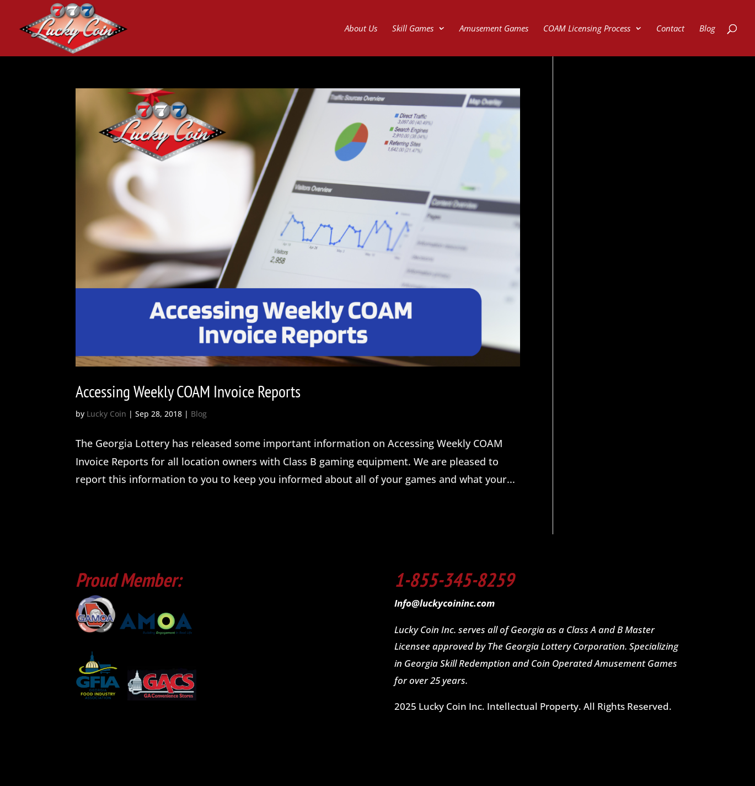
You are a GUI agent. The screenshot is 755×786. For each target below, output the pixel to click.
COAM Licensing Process (586, 29)
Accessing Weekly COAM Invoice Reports (188, 391)
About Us (361, 29)
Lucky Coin (106, 413)
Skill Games (412, 29)
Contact (670, 29)
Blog (707, 29)
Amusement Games (493, 29)
